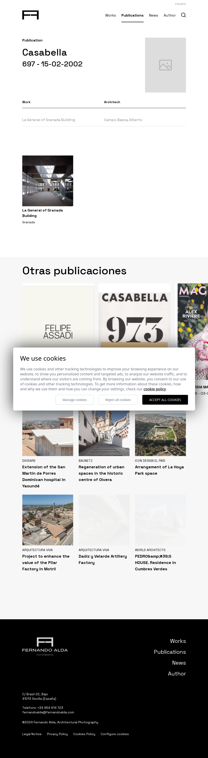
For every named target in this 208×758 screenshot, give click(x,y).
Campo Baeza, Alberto (123, 119)
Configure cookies (115, 734)
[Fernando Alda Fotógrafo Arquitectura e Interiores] (30, 14)
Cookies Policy (84, 734)
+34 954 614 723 (50, 708)
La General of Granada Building (48, 119)
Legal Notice (32, 734)
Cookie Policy (154, 388)
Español (180, 4)
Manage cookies (75, 400)
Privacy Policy (57, 734)
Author (170, 15)
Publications (132, 15)
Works (110, 15)
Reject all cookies (118, 400)
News (153, 15)
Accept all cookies (165, 400)
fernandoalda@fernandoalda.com (48, 712)
